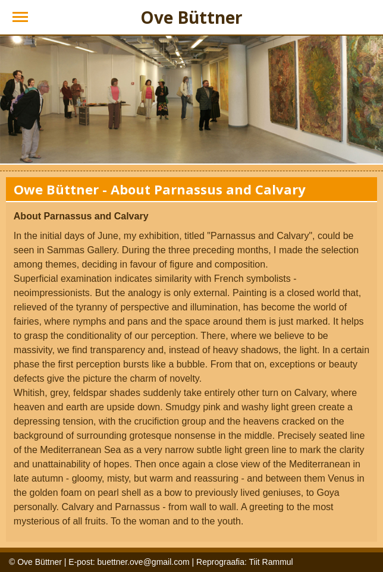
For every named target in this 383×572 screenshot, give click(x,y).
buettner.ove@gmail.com (144, 562)
